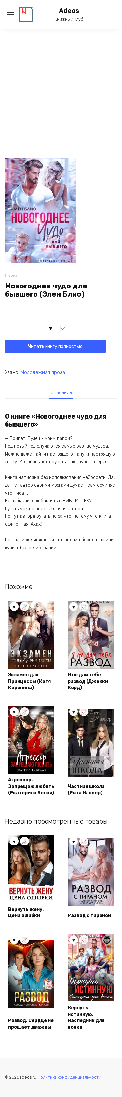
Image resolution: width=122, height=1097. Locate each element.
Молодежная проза (42, 372)
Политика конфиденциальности (69, 1077)
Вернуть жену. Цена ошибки (26, 913)
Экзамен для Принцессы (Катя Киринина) (29, 681)
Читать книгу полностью (55, 346)
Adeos (69, 11)
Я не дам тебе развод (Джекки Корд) (88, 681)
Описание (61, 392)
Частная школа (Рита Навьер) (86, 790)
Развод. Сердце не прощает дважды (31, 1024)
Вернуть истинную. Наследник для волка (86, 1017)
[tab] (61, 392)
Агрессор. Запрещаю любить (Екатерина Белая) (31, 786)
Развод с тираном (89, 915)
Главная (12, 275)
